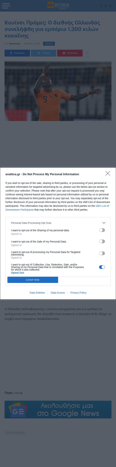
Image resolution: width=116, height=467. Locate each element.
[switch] (102, 230)
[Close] (108, 174)
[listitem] (58, 223)
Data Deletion (37, 292)
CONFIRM (33, 280)
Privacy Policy (78, 292)
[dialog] (58, 233)
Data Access (58, 292)
